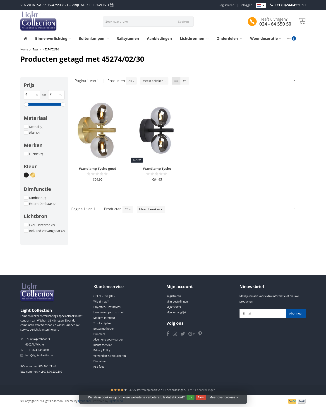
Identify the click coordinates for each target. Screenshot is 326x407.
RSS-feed (99, 367)
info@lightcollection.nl (39, 355)
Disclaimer (100, 361)
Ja (190, 397)
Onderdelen (229, 38)
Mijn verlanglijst (176, 312)
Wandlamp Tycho (157, 168)
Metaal (36, 127)
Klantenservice (102, 345)
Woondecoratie (265, 38)
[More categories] (289, 38)
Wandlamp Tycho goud (97, 168)
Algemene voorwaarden (108, 339)
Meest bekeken (154, 81)
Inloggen (246, 5)
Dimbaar (37, 198)
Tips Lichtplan (102, 323)
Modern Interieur (104, 318)
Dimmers (99, 334)
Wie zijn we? (101, 301)
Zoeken (183, 21)
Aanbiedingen (159, 38)
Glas (34, 132)
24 (131, 81)
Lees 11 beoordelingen (201, 390)
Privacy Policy (101, 350)
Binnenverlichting (53, 38)
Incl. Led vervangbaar (47, 231)
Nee (201, 397)
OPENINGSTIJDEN (104, 296)
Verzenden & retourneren (109, 356)
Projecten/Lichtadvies (107, 307)
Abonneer (296, 313)
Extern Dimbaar (42, 203)
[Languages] (261, 5)
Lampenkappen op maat (109, 312)
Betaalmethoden (104, 329)
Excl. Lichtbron (42, 225)
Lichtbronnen (194, 38)
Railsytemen (128, 38)
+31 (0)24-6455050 (290, 4)
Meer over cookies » (223, 397)
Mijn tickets (173, 307)
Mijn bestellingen (177, 301)
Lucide (36, 154)
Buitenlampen (94, 38)
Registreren (227, 5)
